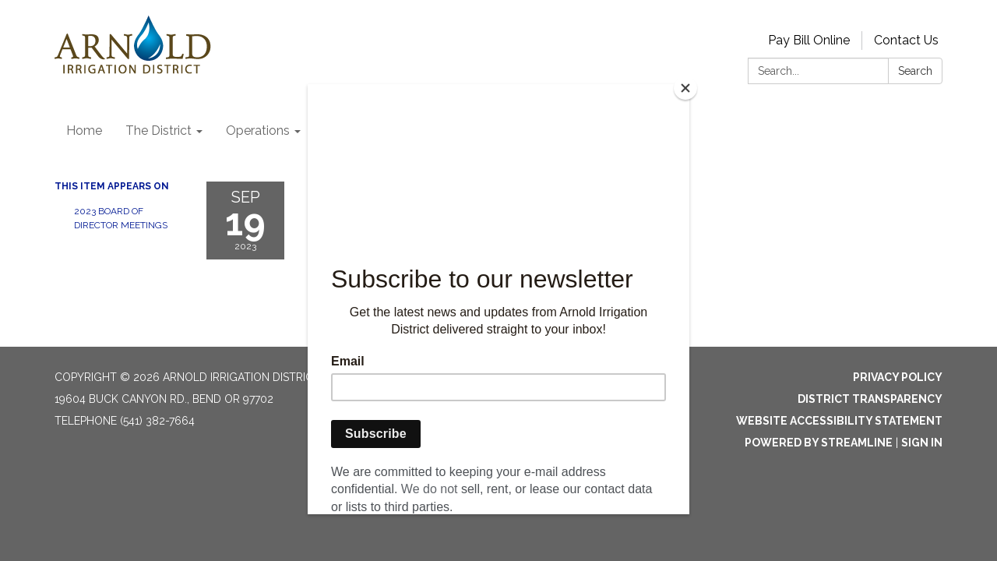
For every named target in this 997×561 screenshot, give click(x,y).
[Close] (685, 88)
